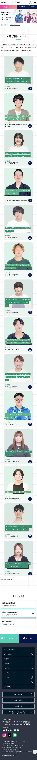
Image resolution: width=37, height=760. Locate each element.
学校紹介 (6, 25)
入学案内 (6, 663)
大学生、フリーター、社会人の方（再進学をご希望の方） (18, 712)
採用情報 (30, 752)
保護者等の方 (18, 700)
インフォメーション (9, 673)
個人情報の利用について (8, 743)
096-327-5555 (11, 729)
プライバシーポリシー (21, 741)
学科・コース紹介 (9, 649)
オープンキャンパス (10, 6)
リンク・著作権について (8, 741)
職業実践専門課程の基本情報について (11, 747)
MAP (27, 724)
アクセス (30, 3)
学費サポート (7, 659)
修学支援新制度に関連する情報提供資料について (14, 752)
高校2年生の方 (18, 694)
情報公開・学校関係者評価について (11, 750)
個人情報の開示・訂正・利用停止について (12, 745)
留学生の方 (18, 706)
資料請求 (23, 6)
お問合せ (33, 6)
